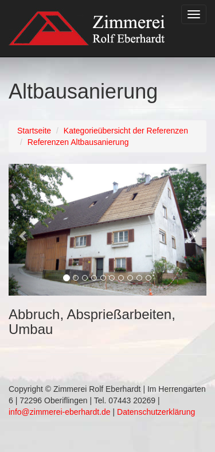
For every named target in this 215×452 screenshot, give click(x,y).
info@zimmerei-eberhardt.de (60, 411)
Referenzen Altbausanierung (78, 142)
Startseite (34, 130)
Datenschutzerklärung (156, 411)
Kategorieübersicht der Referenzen (126, 130)
